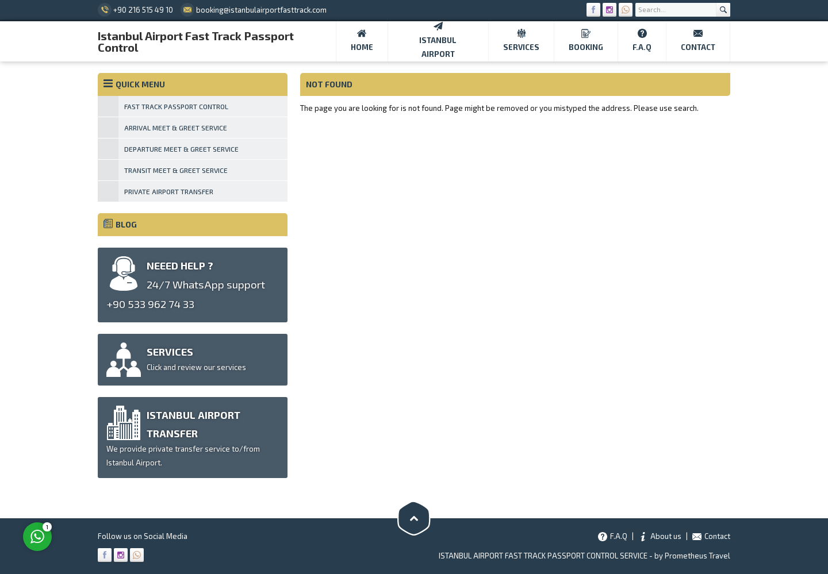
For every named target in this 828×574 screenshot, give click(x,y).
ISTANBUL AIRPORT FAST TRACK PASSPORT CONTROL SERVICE (543, 555)
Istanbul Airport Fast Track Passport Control (196, 41)
